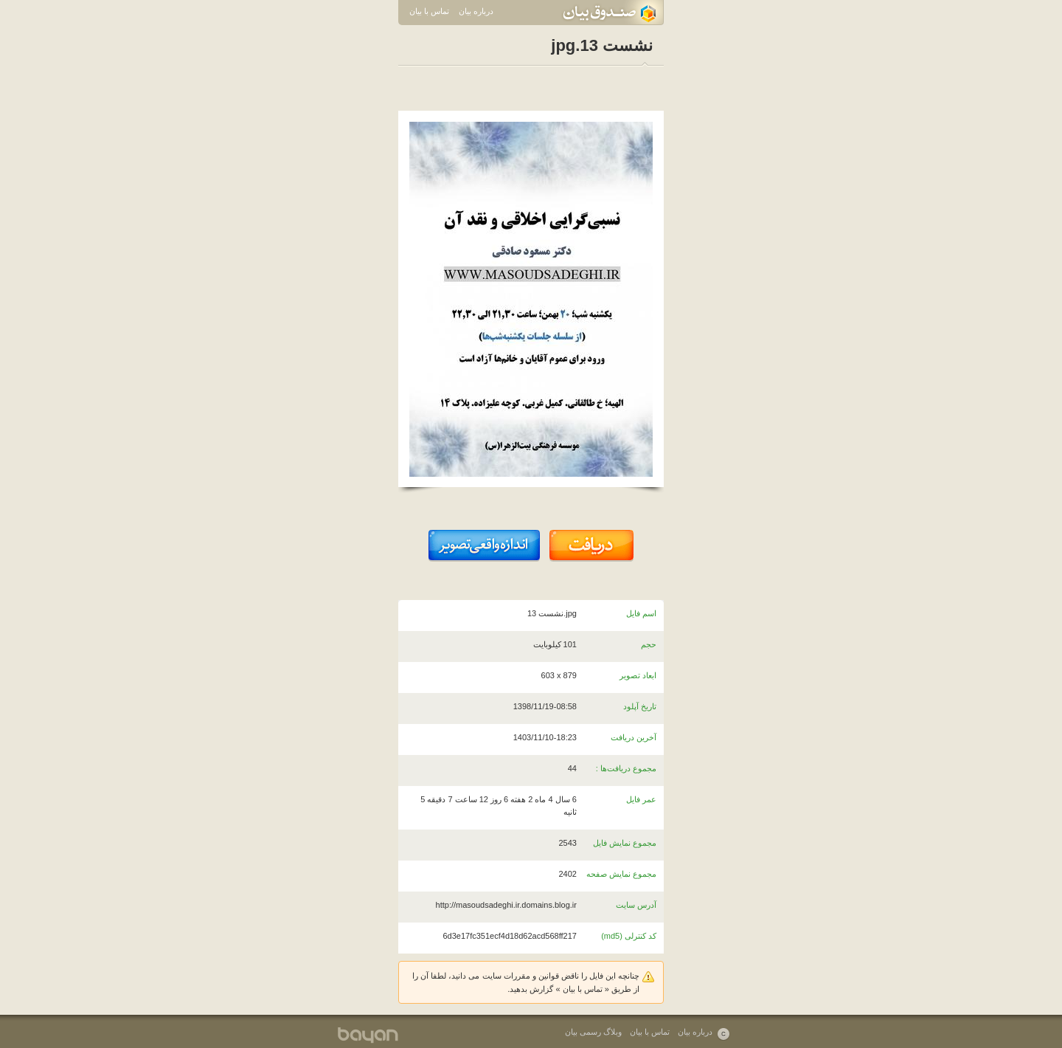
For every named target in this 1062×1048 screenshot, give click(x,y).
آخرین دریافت (633, 737)
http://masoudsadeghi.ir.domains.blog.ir (506, 904)
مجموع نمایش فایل (624, 842)
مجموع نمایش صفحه (621, 873)
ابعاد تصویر (638, 675)
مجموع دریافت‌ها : (626, 768)
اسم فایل (641, 613)
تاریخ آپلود (639, 706)
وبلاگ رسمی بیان (593, 1031)
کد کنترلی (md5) (628, 935)
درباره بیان (476, 11)
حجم (648, 644)
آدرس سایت (636, 904)
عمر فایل (641, 799)
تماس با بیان (429, 11)
